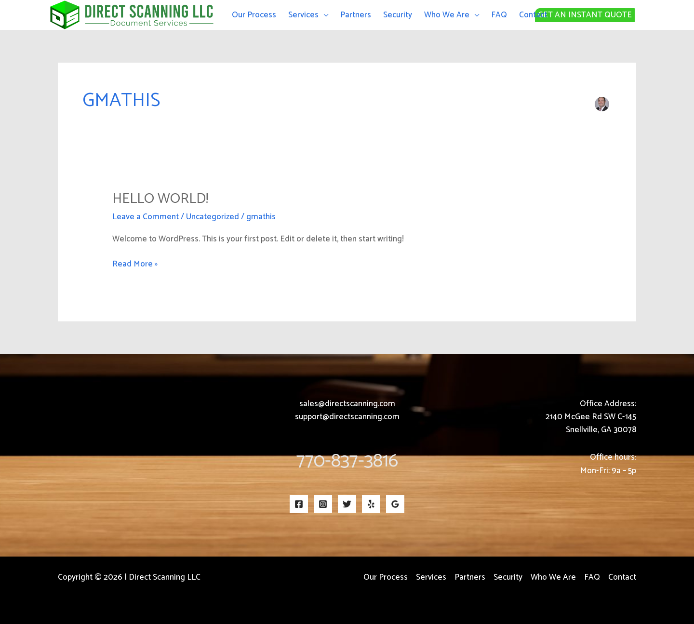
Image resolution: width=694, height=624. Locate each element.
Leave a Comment (145, 217)
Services (303, 15)
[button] (614, 15)
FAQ (499, 15)
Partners (355, 15)
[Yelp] (371, 504)
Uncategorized (212, 217)
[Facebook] (299, 504)
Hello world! (160, 199)
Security (397, 15)
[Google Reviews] (395, 504)
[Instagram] (323, 504)
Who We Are (446, 15)
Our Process (254, 15)
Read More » (135, 264)
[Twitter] (347, 504)
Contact (533, 15)
